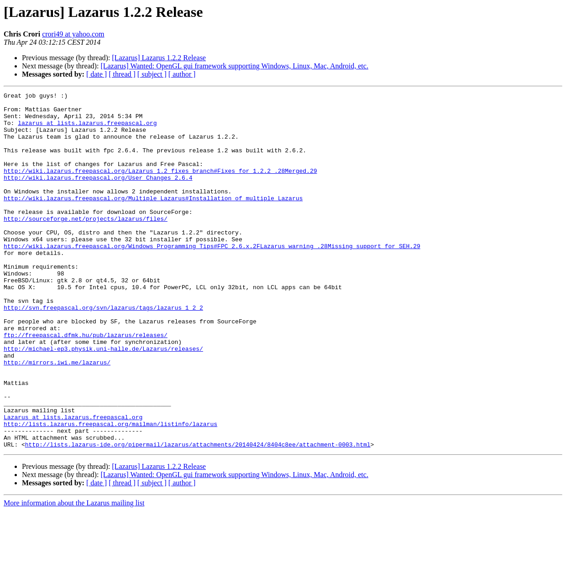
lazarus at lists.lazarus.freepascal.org (87, 129)
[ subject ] (152, 74)
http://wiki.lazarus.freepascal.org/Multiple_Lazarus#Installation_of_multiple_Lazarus (153, 220)
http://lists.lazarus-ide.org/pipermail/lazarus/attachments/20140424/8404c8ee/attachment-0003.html (198, 515)
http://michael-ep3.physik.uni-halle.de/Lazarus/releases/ (103, 400)
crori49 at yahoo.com (73, 34)
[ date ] (96, 74)
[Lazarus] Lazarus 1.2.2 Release (159, 58)
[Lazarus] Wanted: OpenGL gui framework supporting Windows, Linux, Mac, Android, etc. (234, 66)
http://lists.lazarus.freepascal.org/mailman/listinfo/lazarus (110, 491)
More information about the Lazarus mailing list (74, 574)
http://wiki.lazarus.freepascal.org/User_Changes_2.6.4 (98, 195)
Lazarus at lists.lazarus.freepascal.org (73, 482)
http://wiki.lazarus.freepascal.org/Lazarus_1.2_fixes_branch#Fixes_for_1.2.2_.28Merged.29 (160, 187)
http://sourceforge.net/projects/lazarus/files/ (86, 244)
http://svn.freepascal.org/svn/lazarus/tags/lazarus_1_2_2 (103, 351)
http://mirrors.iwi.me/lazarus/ (57, 417)
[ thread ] (122, 74)
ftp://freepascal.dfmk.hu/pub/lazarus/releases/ (86, 384)
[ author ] (182, 74)
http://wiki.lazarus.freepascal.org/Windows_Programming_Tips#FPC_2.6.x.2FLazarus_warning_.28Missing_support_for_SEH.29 (212, 277)
